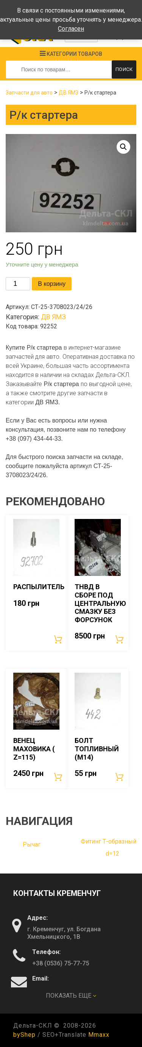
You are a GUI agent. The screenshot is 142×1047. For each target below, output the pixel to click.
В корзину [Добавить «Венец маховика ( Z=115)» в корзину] (58, 777)
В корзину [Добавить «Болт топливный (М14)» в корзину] (120, 777)
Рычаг (32, 844)
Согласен (71, 28)
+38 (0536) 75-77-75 (60, 963)
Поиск (124, 69)
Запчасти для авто (29, 93)
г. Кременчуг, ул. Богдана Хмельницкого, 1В (64, 933)
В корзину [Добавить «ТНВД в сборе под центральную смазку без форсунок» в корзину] (120, 639)
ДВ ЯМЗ (68, 93)
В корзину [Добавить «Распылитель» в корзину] (58, 639)
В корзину (52, 284)
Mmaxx (98, 1034)
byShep (24, 1034)
